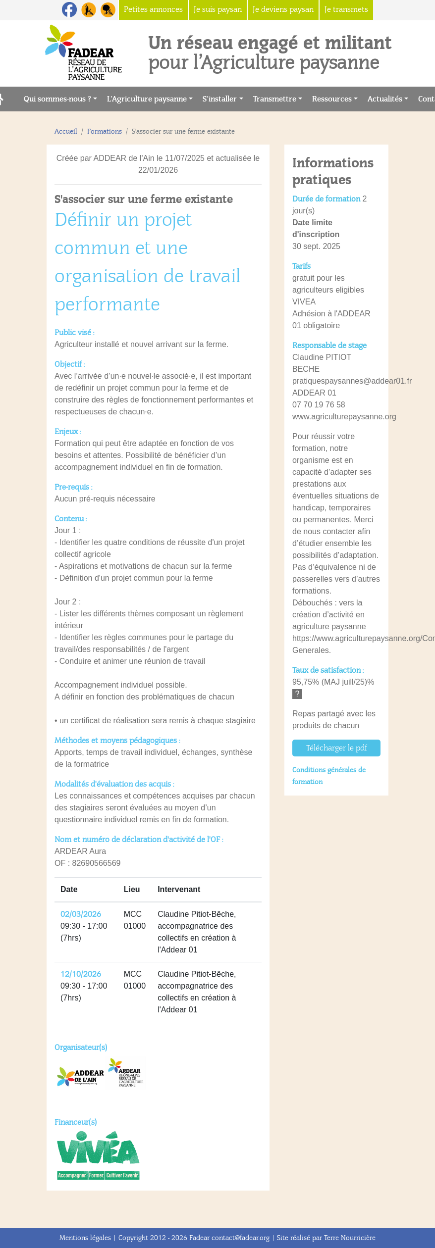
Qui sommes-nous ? (57, 99)
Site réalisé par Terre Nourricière (326, 1238)
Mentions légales (85, 1238)
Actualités (385, 99)
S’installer (220, 99)
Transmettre (274, 99)
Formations (104, 131)
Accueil (65, 131)
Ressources (332, 99)
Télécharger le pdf (336, 748)
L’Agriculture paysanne (147, 99)
